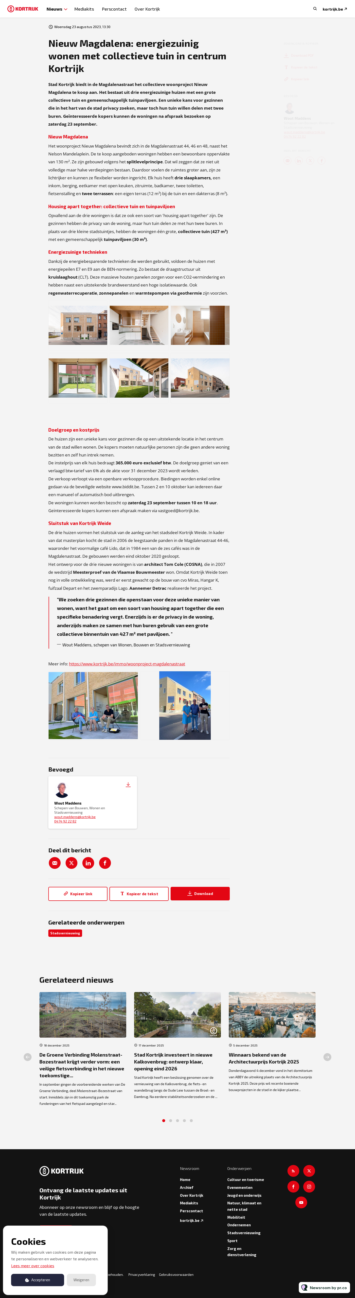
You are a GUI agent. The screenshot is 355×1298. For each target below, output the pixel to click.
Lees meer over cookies (32, 1265)
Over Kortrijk (147, 9)
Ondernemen (239, 1225)
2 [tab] (170, 1123)
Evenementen (239, 1187)
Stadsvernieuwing (65, 933)
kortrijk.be (333, 9)
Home (185, 1179)
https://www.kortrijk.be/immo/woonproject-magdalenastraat (127, 664)
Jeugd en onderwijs (244, 1195)
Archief (187, 1187)
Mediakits (84, 9)
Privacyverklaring (141, 1274)
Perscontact (114, 9)
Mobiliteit (236, 1217)
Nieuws (54, 8)
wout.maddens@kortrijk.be (75, 817)
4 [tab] (184, 1123)
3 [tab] (177, 1123)
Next (327, 1059)
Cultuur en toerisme (245, 1179)
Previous (28, 1059)
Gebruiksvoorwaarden (176, 1274)
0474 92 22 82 (65, 821)
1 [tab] (163, 1123)
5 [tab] (191, 1123)
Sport (232, 1240)
